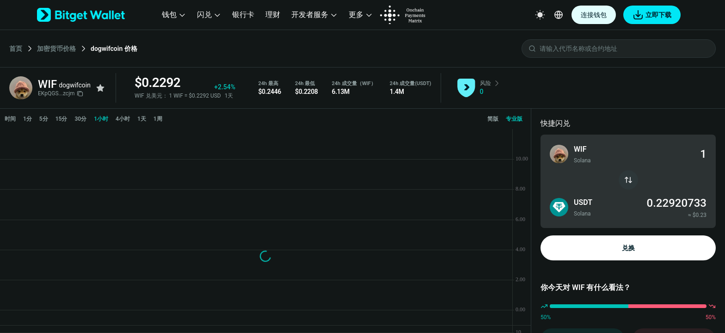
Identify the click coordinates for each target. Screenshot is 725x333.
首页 (15, 48)
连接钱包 (594, 14)
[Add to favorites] (100, 88)
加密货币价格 (56, 48)
